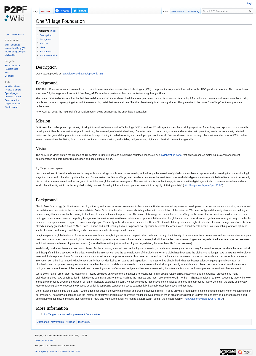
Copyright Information (45, 340)
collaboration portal (171, 155)
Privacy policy (41, 351)
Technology (84, 321)
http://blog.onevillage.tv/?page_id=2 (81, 73)
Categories (43, 321)
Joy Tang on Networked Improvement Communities (72, 314)
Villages (70, 321)
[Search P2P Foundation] (227, 11)
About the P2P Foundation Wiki (65, 351)
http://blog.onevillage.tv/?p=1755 (202, 185)
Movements (57, 321)
